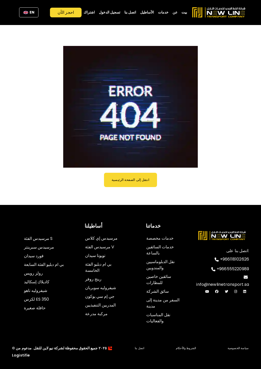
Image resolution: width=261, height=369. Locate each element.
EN (28, 12)
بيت (184, 12)
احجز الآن (66, 12)
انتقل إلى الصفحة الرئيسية (130, 179)
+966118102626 (232, 260)
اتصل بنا (130, 12)
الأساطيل (147, 12)
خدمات (163, 12)
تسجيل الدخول (109, 12)
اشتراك (89, 12)
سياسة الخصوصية (238, 348)
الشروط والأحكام (186, 348)
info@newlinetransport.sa (222, 281)
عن (175, 12)
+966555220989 (230, 270)
